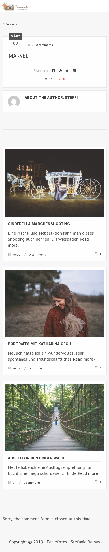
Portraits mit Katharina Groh (39, 344)
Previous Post (14, 24)
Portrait (17, 254)
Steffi (71, 97)
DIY (14, 482)
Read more (83, 359)
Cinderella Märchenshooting (39, 224)
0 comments (44, 45)
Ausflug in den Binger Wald (36, 458)
